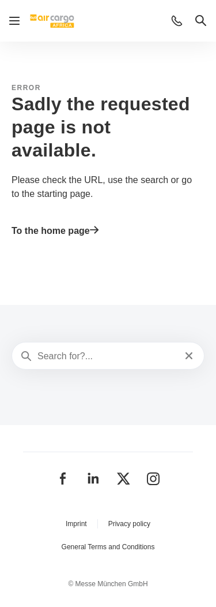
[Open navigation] (14, 20)
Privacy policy (129, 524)
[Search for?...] (106, 356)
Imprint (76, 524)
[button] (176, 20)
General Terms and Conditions (108, 547)
